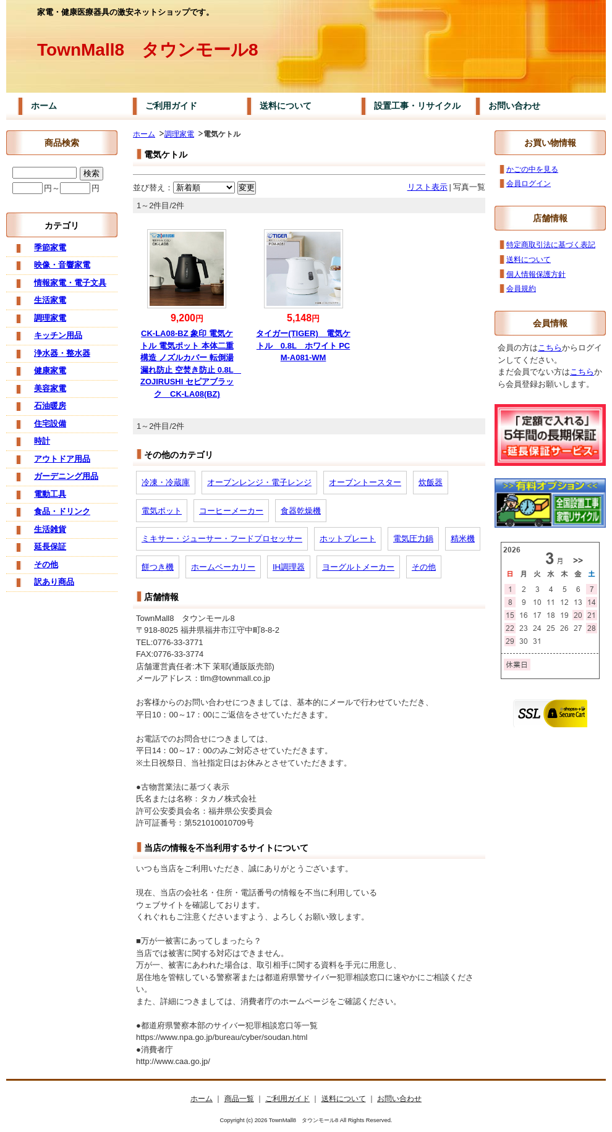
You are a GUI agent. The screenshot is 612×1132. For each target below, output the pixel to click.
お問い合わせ (514, 106)
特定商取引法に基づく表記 (550, 244)
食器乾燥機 (301, 510)
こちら (550, 347)
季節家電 (50, 247)
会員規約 (521, 288)
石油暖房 (50, 405)
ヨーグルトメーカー (358, 567)
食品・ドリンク (62, 511)
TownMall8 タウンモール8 (147, 49)
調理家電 (179, 134)
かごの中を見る (532, 169)
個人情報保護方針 (536, 274)
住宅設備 (50, 423)
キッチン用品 (58, 335)
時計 (42, 441)
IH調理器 (289, 567)
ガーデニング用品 (66, 476)
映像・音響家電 (62, 264)
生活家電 (50, 300)
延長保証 (50, 546)
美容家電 (50, 388)
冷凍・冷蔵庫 (166, 482)
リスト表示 (427, 187)
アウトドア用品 (62, 458)
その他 (424, 567)
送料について (286, 106)
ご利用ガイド (171, 106)
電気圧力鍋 (413, 538)
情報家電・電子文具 (70, 282)
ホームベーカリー (223, 567)
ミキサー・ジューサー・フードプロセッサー (222, 538)
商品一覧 (239, 1098)
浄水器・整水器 (62, 353)
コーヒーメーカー (231, 510)
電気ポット (162, 510)
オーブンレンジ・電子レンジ (259, 482)
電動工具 (50, 494)
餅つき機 (158, 567)
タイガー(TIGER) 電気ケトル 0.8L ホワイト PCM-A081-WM (303, 345)
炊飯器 (431, 482)
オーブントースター (365, 482)
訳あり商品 (54, 581)
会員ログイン (528, 183)
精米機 (463, 538)
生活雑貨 (50, 529)
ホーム (44, 106)
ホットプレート (348, 538)
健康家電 (50, 370)
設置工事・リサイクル (417, 106)
